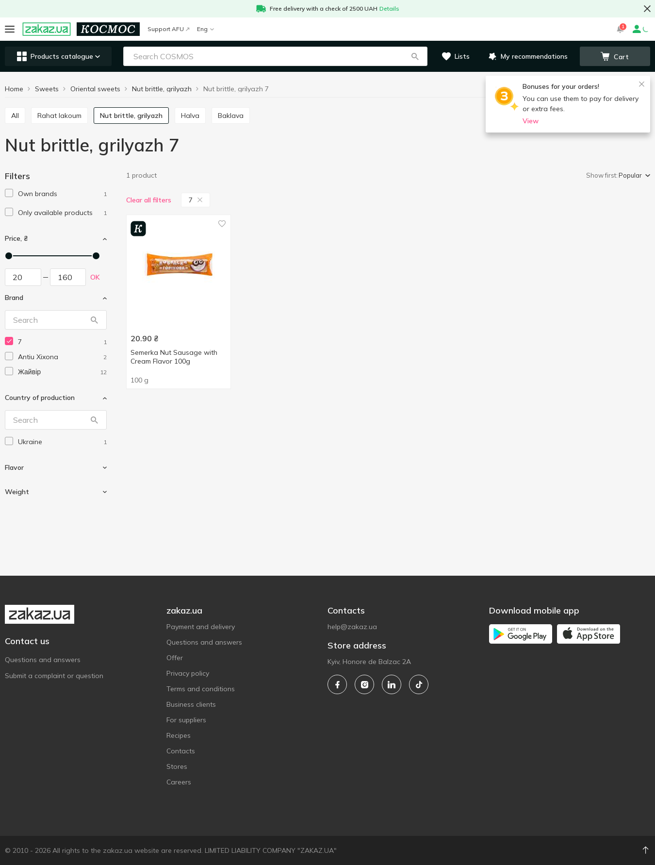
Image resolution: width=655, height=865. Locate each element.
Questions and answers (43, 659)
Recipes (178, 735)
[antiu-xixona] (62, 357)
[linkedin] (391, 684)
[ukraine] (62, 442)
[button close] (647, 9)
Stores (176, 766)
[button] (415, 56)
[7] (62, 342)
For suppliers (186, 719)
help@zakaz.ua (352, 626)
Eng (205, 29)
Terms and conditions (200, 688)
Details (389, 8)
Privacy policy (187, 673)
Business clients (191, 704)
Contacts (180, 751)
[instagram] (364, 684)
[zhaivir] (62, 372)
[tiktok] (418, 684)
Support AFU (168, 29)
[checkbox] (9, 193)
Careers (178, 782)
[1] (62, 194)
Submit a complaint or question (54, 675)
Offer (174, 657)
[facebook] (337, 684)
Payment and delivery (200, 626)
